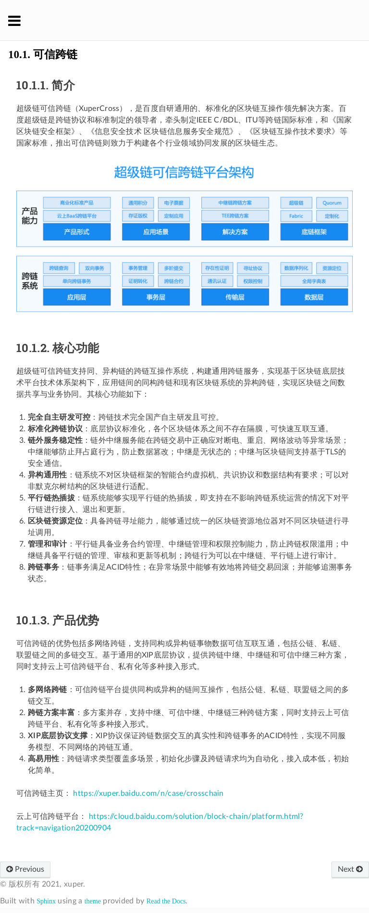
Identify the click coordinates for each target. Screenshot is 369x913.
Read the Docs (166, 901)
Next (350, 869)
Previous (25, 869)
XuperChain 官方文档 (191, 20)
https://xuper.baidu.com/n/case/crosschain (148, 793)
